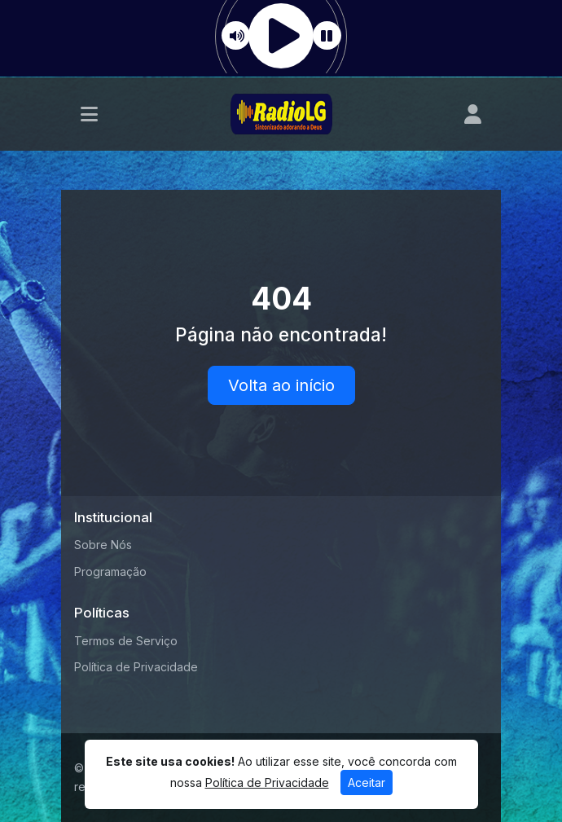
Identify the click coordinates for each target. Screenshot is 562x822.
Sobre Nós (103, 545)
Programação (110, 571)
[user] (472, 114)
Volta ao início (281, 385)
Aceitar (366, 782)
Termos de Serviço (126, 641)
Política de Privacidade (136, 667)
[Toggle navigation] (89, 114)
